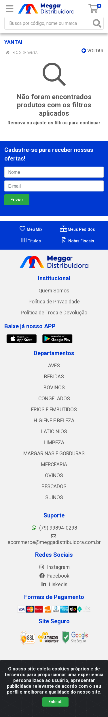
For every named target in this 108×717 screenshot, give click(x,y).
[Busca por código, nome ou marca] (48, 23)
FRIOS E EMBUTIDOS (54, 409)
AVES (54, 365)
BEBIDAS (54, 376)
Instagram (54, 567)
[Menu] (9, 8)
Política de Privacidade (54, 302)
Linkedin (54, 584)
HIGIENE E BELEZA (54, 420)
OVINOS (54, 475)
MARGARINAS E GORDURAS (54, 453)
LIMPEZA (54, 442)
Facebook (54, 576)
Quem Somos (54, 291)
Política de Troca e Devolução (54, 313)
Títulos (30, 241)
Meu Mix (30, 229)
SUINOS (54, 497)
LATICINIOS (54, 431)
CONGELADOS (54, 398)
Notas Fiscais (77, 241)
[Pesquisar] (97, 23)
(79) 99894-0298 (54, 528)
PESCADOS (54, 486)
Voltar (92, 51)
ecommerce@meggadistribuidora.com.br (54, 539)
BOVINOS (54, 387)
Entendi (55, 701)
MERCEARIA (54, 464)
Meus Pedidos (77, 229)
